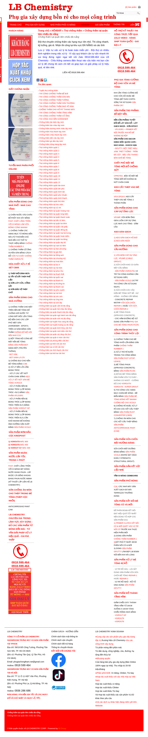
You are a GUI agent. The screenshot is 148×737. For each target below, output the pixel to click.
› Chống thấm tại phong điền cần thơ (53, 341)
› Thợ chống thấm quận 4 (48, 157)
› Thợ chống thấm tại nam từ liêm (52, 246)
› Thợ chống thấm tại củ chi (49, 208)
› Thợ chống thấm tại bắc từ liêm (51, 220)
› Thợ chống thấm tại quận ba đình (52, 223)
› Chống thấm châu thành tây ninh (52, 135)
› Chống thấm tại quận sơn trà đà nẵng (54, 318)
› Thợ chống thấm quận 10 (49, 176)
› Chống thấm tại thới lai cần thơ (51, 353)
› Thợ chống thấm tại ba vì (49, 265)
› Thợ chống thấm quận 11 (49, 179)
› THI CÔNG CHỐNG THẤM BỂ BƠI (53, 94)
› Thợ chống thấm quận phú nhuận (52, 195)
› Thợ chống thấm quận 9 (48, 173)
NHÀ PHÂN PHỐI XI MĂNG (62, 25)
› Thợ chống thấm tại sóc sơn (50, 296)
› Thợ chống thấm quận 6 (48, 163)
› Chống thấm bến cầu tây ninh (51, 138)
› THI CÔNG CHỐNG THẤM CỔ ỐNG (54, 116)
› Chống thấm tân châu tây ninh (51, 125)
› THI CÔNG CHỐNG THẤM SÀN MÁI (54, 97)
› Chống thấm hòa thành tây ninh (51, 132)
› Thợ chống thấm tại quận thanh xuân (54, 217)
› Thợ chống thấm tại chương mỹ (51, 258)
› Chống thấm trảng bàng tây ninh (52, 144)
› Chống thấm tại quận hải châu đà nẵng (55, 309)
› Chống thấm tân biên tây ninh (51, 122)
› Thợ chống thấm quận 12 (49, 182)
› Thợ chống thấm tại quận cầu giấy (52, 227)
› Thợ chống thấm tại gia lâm (50, 252)
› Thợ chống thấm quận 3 (48, 154)
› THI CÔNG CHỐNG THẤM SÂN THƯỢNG (56, 103)
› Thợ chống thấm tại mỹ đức (50, 268)
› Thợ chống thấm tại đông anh (51, 255)
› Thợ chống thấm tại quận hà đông (52, 239)
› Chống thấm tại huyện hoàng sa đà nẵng (55, 325)
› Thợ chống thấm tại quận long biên (53, 214)
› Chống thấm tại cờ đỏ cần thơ (51, 347)
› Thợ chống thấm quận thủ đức (51, 201)
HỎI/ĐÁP (85, 25)
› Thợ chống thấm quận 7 (48, 166)
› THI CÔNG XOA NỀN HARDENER (53, 119)
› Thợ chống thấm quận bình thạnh (52, 198)
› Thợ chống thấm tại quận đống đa (52, 230)
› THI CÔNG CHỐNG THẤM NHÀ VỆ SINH (56, 106)
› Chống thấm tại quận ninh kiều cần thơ (54, 331)
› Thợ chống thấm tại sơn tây (50, 303)
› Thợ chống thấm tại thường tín (51, 284)
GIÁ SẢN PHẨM (102, 25)
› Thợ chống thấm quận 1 (48, 147)
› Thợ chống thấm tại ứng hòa (50, 299)
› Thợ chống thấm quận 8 (48, 170)
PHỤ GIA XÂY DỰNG (35, 25)
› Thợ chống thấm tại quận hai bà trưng (54, 233)
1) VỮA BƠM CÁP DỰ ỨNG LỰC (125, 258)
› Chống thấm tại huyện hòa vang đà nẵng (55, 322)
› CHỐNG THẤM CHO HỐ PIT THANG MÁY (56, 109)
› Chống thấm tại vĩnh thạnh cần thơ (53, 350)
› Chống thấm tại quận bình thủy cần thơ (55, 328)
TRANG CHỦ (16, 25)
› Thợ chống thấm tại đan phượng (52, 249)
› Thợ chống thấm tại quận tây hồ (52, 242)
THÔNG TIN (118, 24)
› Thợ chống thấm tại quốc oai (50, 277)
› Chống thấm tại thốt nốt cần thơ (52, 344)
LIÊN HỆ (134, 25)
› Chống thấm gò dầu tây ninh (50, 141)
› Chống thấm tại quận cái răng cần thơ (54, 334)
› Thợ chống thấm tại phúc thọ (50, 271)
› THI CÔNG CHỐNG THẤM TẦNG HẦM (55, 113)
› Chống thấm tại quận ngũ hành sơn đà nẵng (57, 315)
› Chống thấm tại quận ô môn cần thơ (53, 337)
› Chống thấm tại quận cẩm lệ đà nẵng (54, 306)
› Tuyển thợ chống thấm (48, 90)
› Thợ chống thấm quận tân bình (51, 185)
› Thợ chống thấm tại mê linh (50, 293)
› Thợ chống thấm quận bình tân (51, 192)
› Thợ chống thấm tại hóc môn (50, 204)
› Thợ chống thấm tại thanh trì (50, 280)
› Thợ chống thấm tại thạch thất (51, 274)
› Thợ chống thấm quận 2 (48, 151)
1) (115, 523)
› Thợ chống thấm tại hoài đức (50, 261)
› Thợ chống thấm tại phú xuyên (51, 290)
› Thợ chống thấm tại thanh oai (51, 287)
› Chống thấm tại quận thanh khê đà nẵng (55, 312)
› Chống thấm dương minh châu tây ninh (55, 128)
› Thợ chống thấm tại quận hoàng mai (53, 211)
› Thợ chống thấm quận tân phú (51, 189)
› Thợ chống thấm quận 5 (48, 160)
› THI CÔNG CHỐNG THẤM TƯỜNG (53, 100)
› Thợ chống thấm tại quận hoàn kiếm (53, 236)
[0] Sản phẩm (130, 7)
